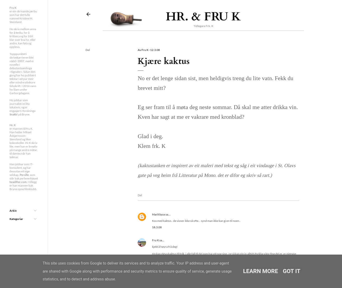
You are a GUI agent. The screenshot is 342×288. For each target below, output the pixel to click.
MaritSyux (158, 214)
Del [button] (88, 50)
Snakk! (14, 114)
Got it (291, 271)
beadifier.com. (18, 182)
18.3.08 (157, 227)
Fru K (155, 240)
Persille (24, 175)
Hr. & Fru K (203, 17)
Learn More (260, 271)
